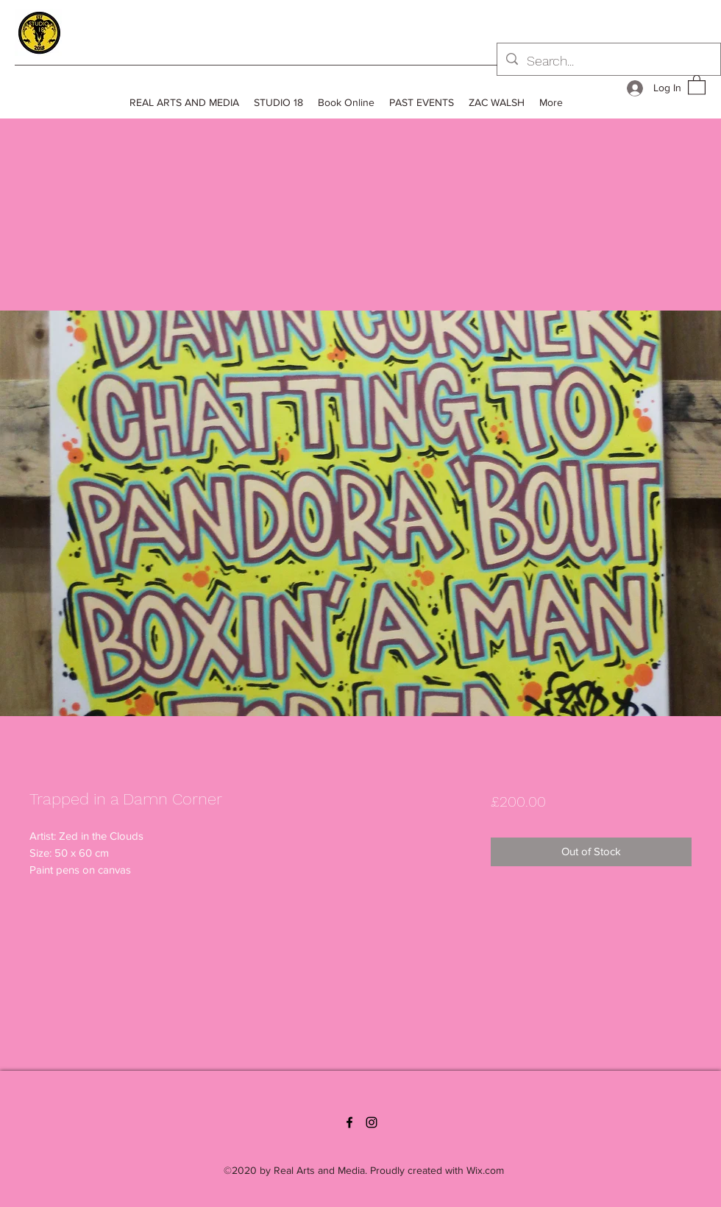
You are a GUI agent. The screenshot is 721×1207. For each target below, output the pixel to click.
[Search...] (608, 61)
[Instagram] (371, 1122)
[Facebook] (349, 1122)
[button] (697, 84)
